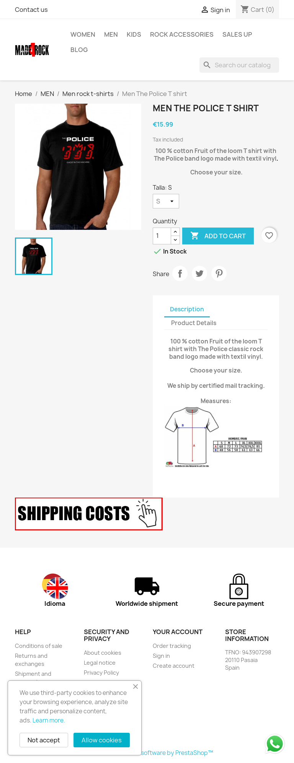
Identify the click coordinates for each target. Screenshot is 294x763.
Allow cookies (102, 740)
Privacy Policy (101, 672)
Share (180, 273)
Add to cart (218, 236)
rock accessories (182, 34)
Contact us (31, 9)
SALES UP (237, 34)
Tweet (199, 273)
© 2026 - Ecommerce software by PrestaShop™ (147, 753)
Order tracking (172, 645)
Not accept (44, 740)
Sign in (161, 655)
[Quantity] (162, 236)
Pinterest (219, 273)
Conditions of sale (38, 645)
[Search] (239, 65)
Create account (173, 665)
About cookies (102, 652)
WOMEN (82, 34)
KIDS (134, 34)
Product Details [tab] (193, 323)
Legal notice (100, 662)
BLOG (79, 50)
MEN (111, 34)
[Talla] (166, 201)
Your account (178, 632)
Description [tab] (187, 309)
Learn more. (49, 720)
